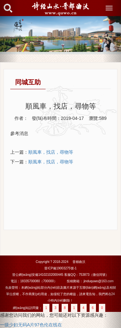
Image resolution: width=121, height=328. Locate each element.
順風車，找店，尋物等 (50, 152)
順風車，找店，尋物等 (50, 161)
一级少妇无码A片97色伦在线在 (31, 324)
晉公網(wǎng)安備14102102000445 (37, 274)
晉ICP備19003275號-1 (60, 268)
